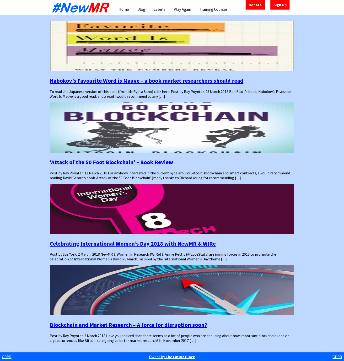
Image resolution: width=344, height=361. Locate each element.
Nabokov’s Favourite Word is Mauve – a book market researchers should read (146, 80)
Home (123, 9)
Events (159, 9)
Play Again (182, 9)
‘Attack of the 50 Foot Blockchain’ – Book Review (111, 162)
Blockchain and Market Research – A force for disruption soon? (128, 325)
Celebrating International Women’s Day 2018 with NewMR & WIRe (133, 243)
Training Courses (213, 9)
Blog (141, 9)
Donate (255, 4)
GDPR (6, 356)
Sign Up (280, 4)
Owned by (172, 356)
